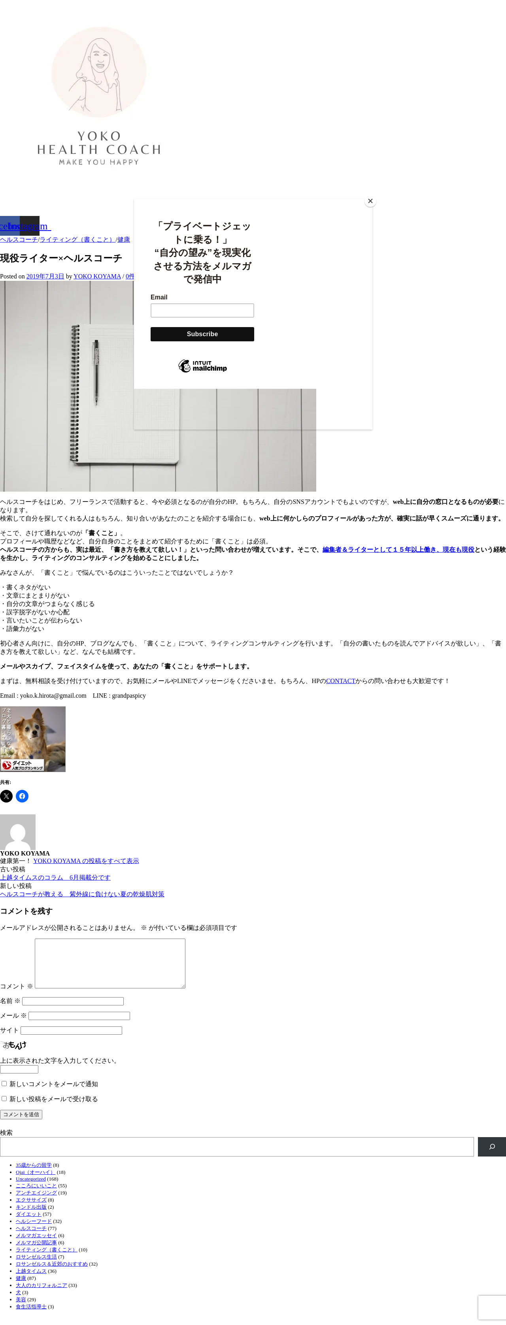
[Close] (370, 201)
